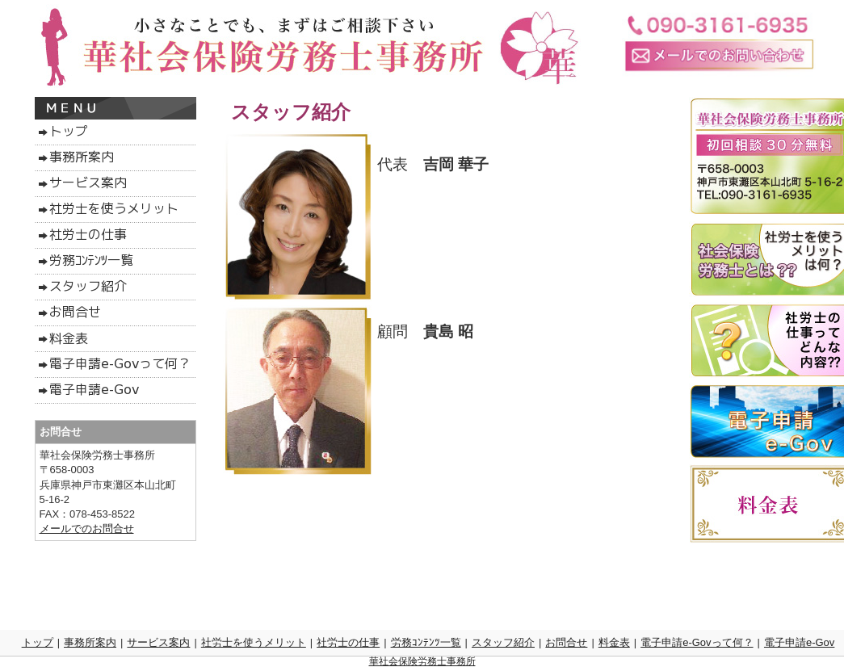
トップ (37, 642)
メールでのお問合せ (87, 528)
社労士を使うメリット (253, 642)
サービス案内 (158, 642)
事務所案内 (90, 642)
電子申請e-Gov (799, 642)
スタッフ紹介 (503, 642)
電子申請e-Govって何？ (696, 642)
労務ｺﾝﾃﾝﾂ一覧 (426, 642)
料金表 (614, 642)
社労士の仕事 (348, 642)
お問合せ (566, 642)
